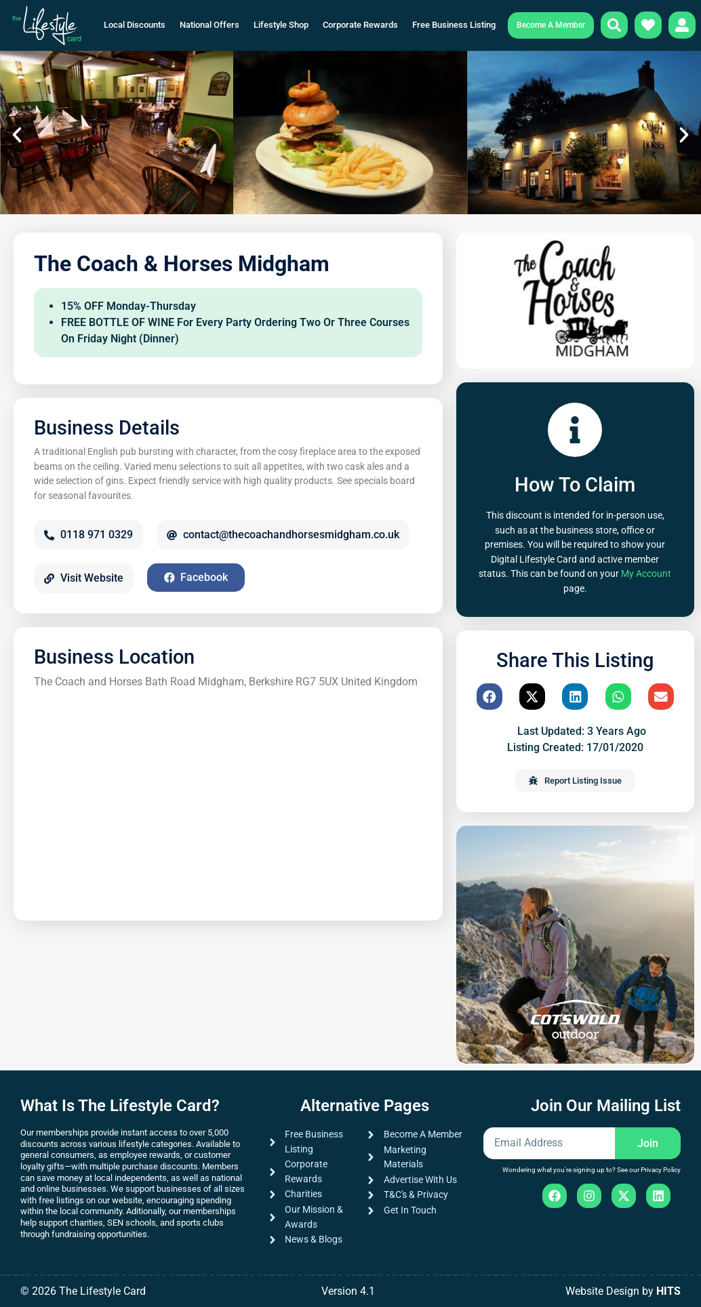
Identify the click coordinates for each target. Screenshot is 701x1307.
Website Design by (623, 1291)
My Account (646, 574)
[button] (17, 135)
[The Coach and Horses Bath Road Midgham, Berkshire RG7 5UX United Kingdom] (228, 798)
